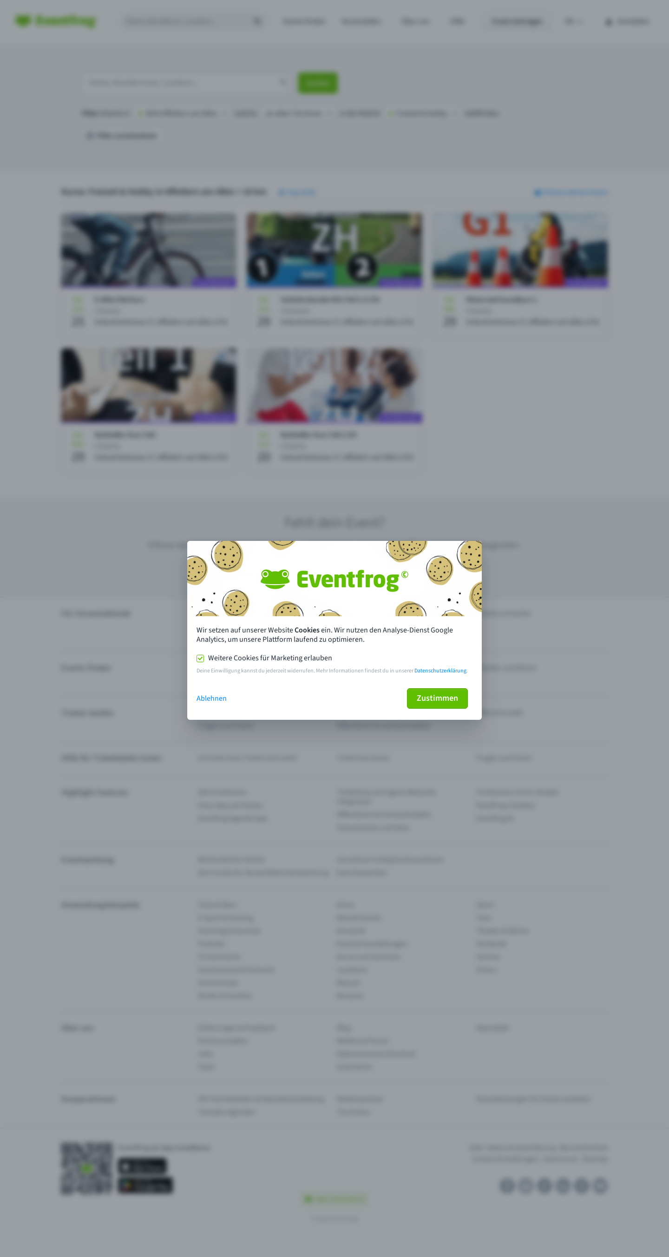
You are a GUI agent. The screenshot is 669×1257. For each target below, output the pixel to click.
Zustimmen (437, 698)
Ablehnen (212, 698)
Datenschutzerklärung (440, 671)
